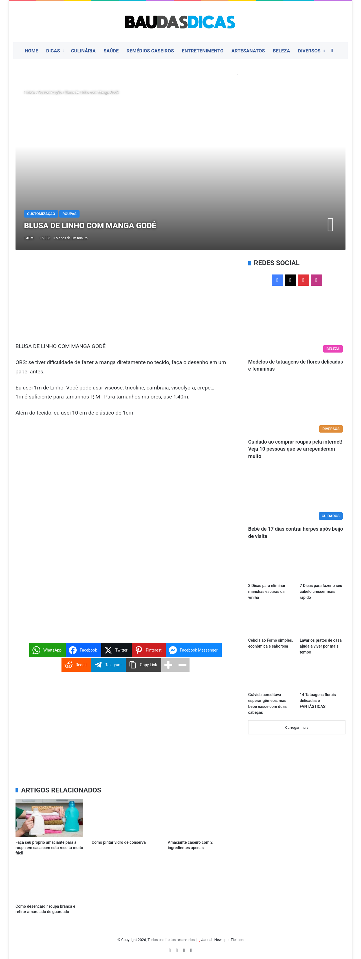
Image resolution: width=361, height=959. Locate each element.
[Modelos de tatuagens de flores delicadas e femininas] (296, 328)
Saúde (111, 51)
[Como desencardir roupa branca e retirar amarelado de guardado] (49, 882)
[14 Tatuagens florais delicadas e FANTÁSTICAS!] (322, 676)
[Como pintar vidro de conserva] (125, 818)
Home (31, 51)
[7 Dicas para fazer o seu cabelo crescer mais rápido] (322, 567)
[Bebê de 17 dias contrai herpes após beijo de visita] (296, 495)
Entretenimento (203, 51)
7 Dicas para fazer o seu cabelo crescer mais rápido (321, 591)
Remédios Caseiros (150, 51)
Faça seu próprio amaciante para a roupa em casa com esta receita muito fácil (49, 847)
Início (29, 92)
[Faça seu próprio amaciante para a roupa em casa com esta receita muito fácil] (49, 818)
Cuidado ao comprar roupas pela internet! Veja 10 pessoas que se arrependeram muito (295, 449)
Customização (50, 92)
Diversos (309, 51)
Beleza (281, 51)
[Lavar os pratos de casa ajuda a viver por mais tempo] (322, 621)
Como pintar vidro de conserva (119, 842)
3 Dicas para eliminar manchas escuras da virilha (266, 591)
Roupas (69, 214)
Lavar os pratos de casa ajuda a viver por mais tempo (321, 646)
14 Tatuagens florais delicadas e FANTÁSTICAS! (318, 700)
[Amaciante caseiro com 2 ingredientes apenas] (201, 818)
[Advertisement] (125, 300)
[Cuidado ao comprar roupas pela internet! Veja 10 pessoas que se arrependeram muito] (296, 408)
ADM (29, 238)
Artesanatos (248, 51)
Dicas (53, 51)
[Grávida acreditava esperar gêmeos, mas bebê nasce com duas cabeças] (271, 676)
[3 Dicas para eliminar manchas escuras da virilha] (271, 567)
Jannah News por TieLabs (222, 940)
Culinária (83, 51)
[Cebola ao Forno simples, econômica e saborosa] (271, 621)
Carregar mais (296, 727)
